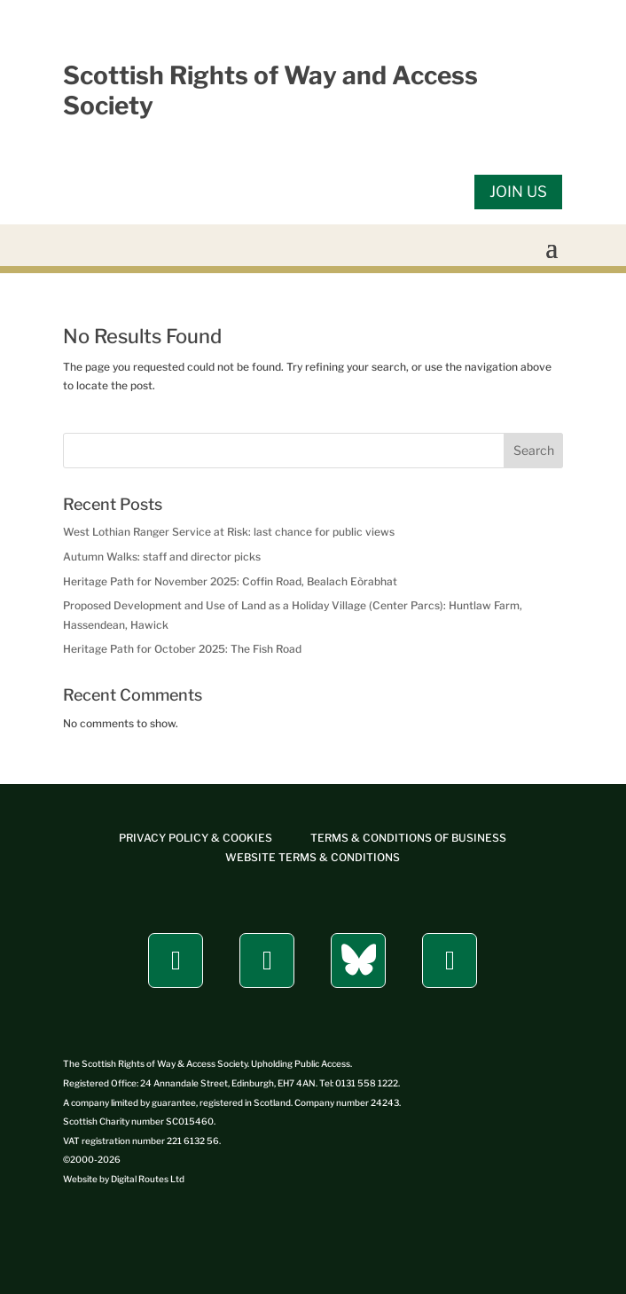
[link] (195, 837)
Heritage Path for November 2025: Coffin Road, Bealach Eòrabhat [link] (230, 581)
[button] (551, 246)
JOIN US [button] (518, 191)
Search (533, 450)
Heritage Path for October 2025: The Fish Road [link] (182, 648)
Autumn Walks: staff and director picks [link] (162, 556)
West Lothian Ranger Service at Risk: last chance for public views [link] (229, 531)
